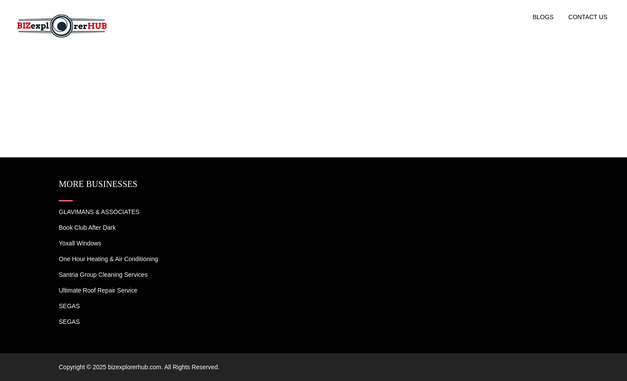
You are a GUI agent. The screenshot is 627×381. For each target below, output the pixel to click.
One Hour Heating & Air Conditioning (108, 258)
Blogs (543, 17)
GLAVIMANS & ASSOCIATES (99, 211)
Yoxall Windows (80, 243)
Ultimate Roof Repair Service (98, 290)
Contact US (587, 17)
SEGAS (69, 306)
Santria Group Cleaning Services (103, 274)
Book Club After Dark (87, 227)
